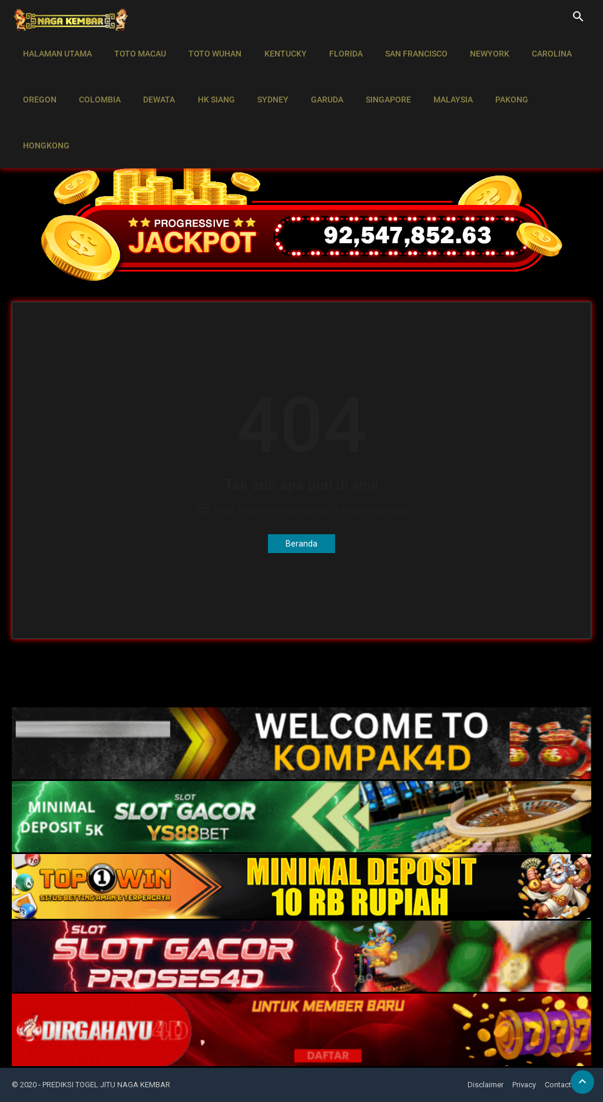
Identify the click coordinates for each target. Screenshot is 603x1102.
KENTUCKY (277, 47)
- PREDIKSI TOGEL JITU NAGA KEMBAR (104, 1084)
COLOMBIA (96, 80)
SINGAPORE (372, 80)
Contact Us (563, 1084)
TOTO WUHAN (209, 47)
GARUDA (313, 80)
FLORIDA (335, 47)
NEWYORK (473, 47)
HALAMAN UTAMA (56, 47)
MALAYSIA (435, 80)
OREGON (38, 80)
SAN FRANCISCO (403, 47)
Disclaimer (485, 1084)
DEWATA (153, 80)
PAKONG (491, 80)
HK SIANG (207, 80)
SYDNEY (261, 80)
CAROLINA (533, 47)
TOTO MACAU (137, 47)
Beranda (301, 543)
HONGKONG (551, 80)
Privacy (524, 1084)
